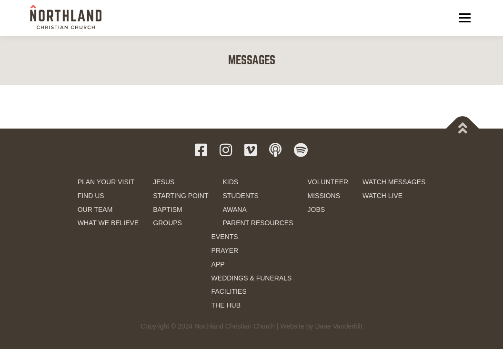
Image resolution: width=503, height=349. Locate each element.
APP (218, 264)
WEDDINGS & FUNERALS (251, 278)
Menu (464, 17)
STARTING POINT (180, 195)
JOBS (316, 209)
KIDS (230, 182)
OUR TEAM (95, 209)
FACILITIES (229, 291)
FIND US (91, 195)
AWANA (234, 209)
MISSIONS (324, 195)
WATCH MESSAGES (393, 182)
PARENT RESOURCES (257, 223)
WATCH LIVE (382, 195)
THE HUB (226, 305)
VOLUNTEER (328, 182)
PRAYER (225, 250)
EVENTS (224, 236)
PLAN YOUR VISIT (106, 182)
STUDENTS (240, 195)
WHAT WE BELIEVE (108, 223)
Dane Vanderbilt (338, 326)
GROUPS (167, 223)
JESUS (163, 182)
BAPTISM (167, 209)
